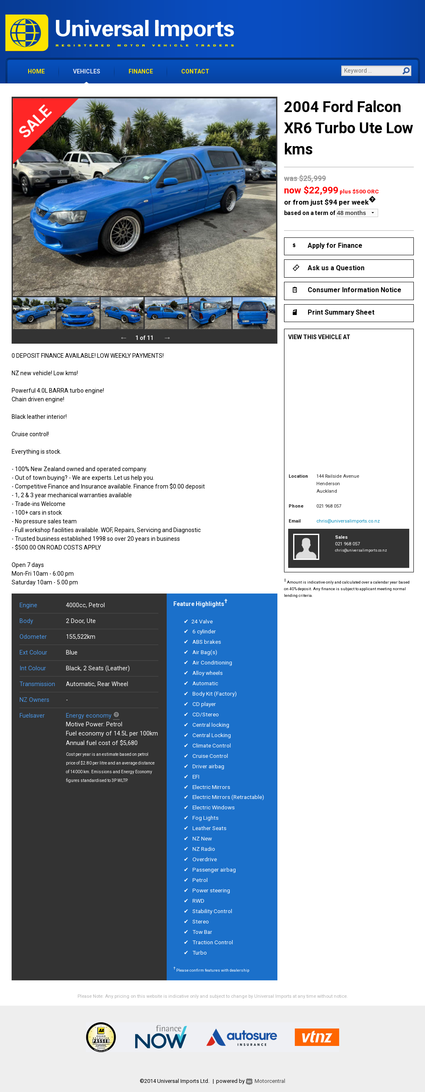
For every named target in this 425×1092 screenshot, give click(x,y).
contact (195, 71)
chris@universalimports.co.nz (348, 521)
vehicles (86, 71)
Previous (123, 337)
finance (141, 71)
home (36, 71)
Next (167, 337)
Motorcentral (265, 1081)
